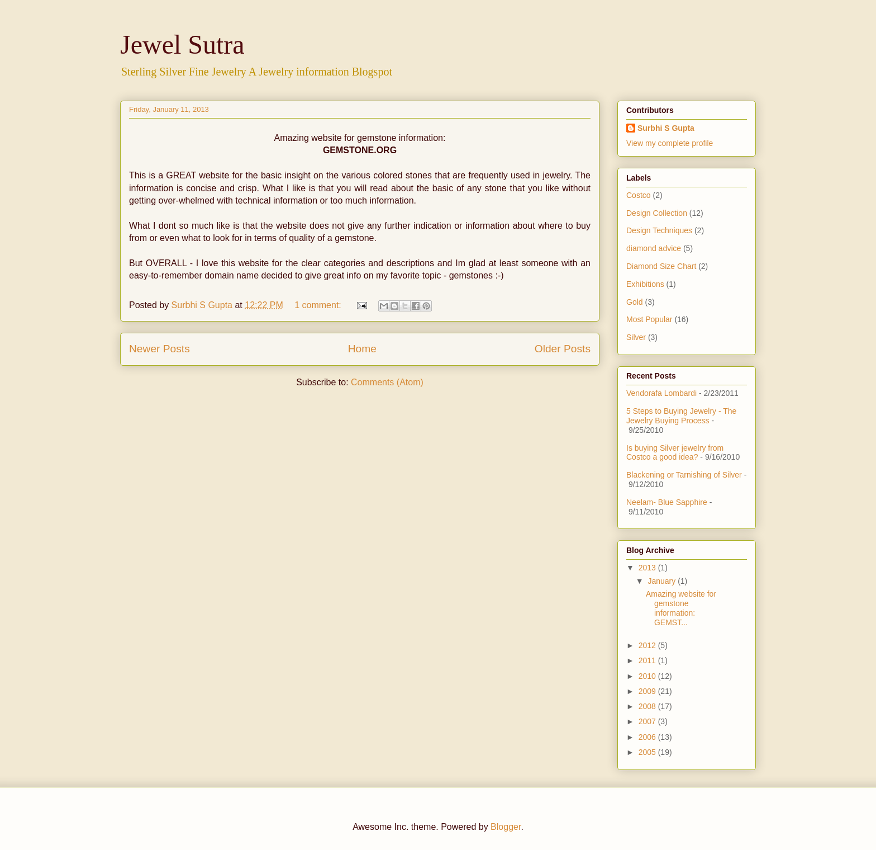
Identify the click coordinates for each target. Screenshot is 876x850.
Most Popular (649, 319)
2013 (648, 567)
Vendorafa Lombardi (661, 393)
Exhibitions (645, 284)
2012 (648, 645)
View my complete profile (669, 143)
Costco (638, 195)
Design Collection (656, 213)
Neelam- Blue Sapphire (666, 502)
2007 (648, 721)
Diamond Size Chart (661, 266)
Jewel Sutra (182, 44)
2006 (648, 737)
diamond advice (653, 248)
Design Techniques (659, 230)
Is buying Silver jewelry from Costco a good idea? (674, 452)
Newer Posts (159, 349)
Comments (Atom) (387, 382)
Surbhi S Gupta (665, 128)
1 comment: (319, 305)
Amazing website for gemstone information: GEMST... (681, 607)
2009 (648, 691)
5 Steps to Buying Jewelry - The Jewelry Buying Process (681, 416)
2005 (648, 752)
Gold (634, 302)
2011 (648, 660)
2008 (648, 706)
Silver (636, 337)
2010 (648, 676)
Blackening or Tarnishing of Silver (684, 474)
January (663, 581)
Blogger (506, 827)
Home (362, 349)
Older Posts (563, 349)
